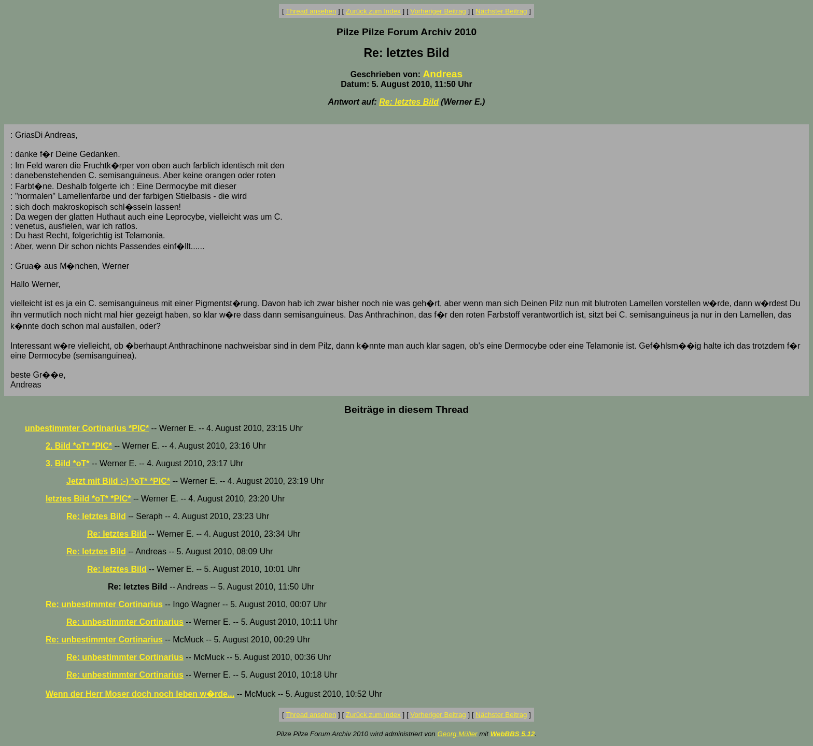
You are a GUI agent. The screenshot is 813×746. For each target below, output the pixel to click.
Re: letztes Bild (409, 101)
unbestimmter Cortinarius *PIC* (87, 428)
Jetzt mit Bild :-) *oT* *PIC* (118, 481)
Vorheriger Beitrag (438, 11)
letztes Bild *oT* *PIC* (88, 498)
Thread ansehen (311, 11)
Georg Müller (457, 734)
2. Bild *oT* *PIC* (79, 445)
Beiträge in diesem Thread (406, 409)
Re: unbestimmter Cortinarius (104, 604)
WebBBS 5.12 (512, 734)
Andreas (442, 73)
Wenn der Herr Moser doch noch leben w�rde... (140, 694)
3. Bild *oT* (67, 463)
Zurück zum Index (373, 11)
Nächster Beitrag (501, 11)
